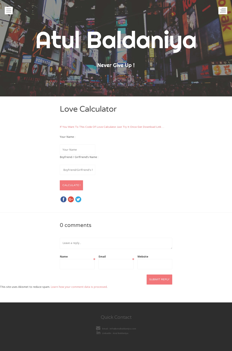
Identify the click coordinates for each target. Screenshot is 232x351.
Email (116, 257)
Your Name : (67, 137)
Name (77, 257)
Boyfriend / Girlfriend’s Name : (79, 157)
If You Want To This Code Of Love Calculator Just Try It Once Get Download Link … (112, 126)
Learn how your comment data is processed (79, 287)
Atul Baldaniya (116, 39)
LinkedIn (104, 333)
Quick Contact (116, 317)
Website (142, 256)
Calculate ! (71, 185)
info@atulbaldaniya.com (123, 328)
